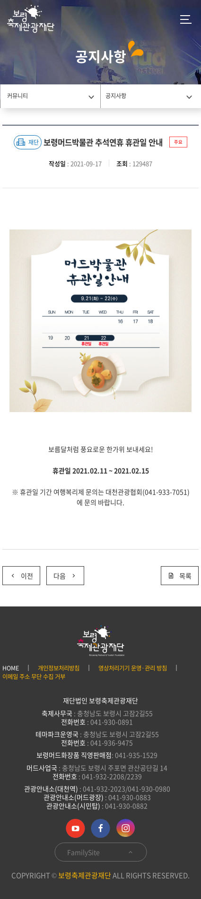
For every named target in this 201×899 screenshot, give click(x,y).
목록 (180, 575)
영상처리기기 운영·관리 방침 (132, 668)
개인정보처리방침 (58, 668)
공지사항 (115, 96)
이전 (17, 573)
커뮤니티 (17, 96)
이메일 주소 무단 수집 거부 (33, 676)
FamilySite (100, 852)
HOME (10, 668)
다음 (61, 573)
